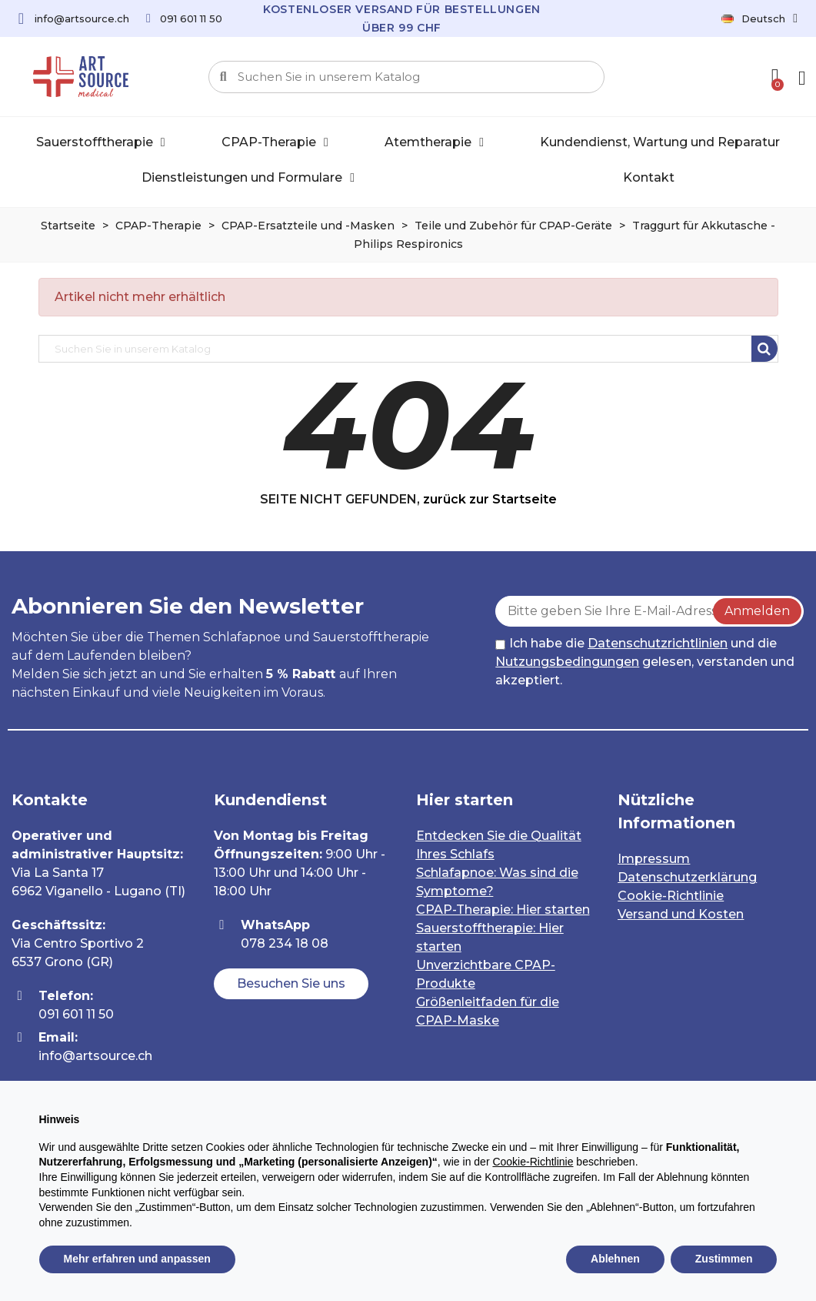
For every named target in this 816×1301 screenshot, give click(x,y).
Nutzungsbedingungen (567, 661)
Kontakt (648, 177)
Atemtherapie (434, 142)
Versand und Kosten (681, 914)
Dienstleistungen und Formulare (248, 178)
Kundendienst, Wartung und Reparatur (660, 142)
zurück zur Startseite (490, 499)
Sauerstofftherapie (100, 142)
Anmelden (757, 611)
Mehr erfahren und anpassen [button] (137, 1259)
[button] (291, 983)
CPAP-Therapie (274, 142)
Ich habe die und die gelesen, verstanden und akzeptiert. (644, 661)
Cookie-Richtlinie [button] (532, 1162)
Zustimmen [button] (724, 1259)
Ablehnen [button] (615, 1259)
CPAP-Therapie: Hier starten (503, 909)
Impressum (654, 858)
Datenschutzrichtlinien (658, 643)
